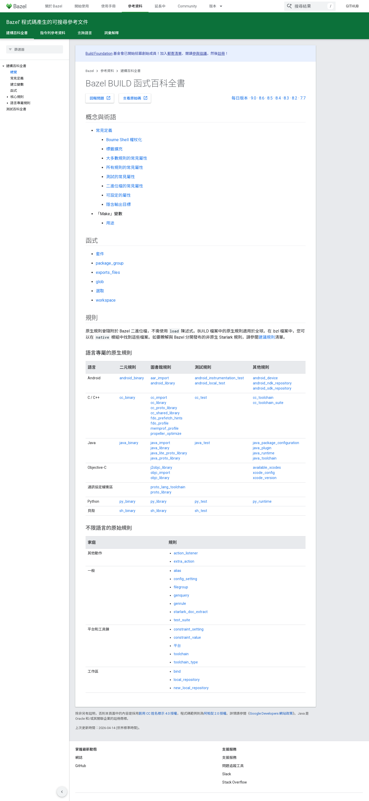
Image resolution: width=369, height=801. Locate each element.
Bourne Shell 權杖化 (124, 139)
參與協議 (199, 53)
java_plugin (262, 448)
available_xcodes (267, 467)
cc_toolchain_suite (268, 403)
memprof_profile (165, 428)
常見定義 (104, 130)
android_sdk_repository (272, 388)
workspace (106, 300)
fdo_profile (160, 423)
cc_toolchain (263, 397)
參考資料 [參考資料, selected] (135, 6)
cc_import (159, 397)
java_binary (128, 443)
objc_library (160, 478)
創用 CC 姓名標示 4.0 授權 (158, 713)
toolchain (181, 654)
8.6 (261, 98)
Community (187, 6)
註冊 (221, 53)
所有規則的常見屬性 (124, 167)
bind (177, 671)
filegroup (181, 587)
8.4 (278, 98)
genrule (180, 603)
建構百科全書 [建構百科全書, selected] (17, 33)
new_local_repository (191, 688)
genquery (181, 595)
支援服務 (229, 757)
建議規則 (267, 337)
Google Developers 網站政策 (271, 713)
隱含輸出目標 (118, 204)
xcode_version (264, 478)
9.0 (253, 98)
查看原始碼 (135, 98)
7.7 (303, 98)
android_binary (131, 378)
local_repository (187, 680)
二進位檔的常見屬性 (124, 186)
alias (177, 571)
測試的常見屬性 (120, 176)
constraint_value (187, 637)
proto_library (161, 492)
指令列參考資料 (52, 33)
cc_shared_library (165, 413)
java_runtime (263, 453)
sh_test (201, 511)
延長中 (160, 6)
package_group (110, 263)
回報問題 (100, 98)
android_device (265, 378)
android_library (163, 383)
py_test (201, 501)
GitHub (352, 6)
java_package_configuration (276, 443)
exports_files (108, 272)
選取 (100, 291)
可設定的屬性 (118, 195)
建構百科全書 (131, 71)
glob (100, 281)
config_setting (185, 579)
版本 (212, 6)
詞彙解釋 (111, 33)
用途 (110, 223)
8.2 (294, 98)
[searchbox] (34, 49)
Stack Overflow (234, 782)
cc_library (158, 403)
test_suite (182, 620)
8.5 (270, 98)
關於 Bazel (53, 6)
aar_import (160, 378)
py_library (159, 501)
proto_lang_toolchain (168, 487)
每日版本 (240, 98)
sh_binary (127, 511)
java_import (160, 443)
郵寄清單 (174, 53)
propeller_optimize (166, 433)
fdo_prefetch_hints (166, 418)
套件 (100, 253)
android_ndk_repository (272, 383)
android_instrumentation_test (219, 378)
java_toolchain (264, 458)
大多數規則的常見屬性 (126, 158)
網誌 (78, 757)
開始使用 (82, 6)
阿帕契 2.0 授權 (215, 713)
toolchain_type (186, 662)
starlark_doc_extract (191, 612)
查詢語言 (85, 33)
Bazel (90, 71)
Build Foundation (99, 53)
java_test (202, 443)
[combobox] (310, 6)
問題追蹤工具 (233, 766)
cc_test (201, 397)
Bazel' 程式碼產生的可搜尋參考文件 (47, 22)
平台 (177, 646)
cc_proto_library (164, 408)
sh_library (159, 511)
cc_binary (127, 397)
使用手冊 (108, 6)
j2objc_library (161, 467)
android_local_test (210, 383)
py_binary (127, 501)
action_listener (186, 553)
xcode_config (264, 473)
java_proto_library (165, 458)
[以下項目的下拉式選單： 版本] (223, 6)
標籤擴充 (114, 149)
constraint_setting (189, 629)
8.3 (286, 98)
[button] (34, 66)
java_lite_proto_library (169, 453)
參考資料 (107, 71)
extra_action (184, 561)
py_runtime (262, 501)
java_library (160, 448)
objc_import (160, 473)
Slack (226, 774)
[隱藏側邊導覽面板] (62, 792)
